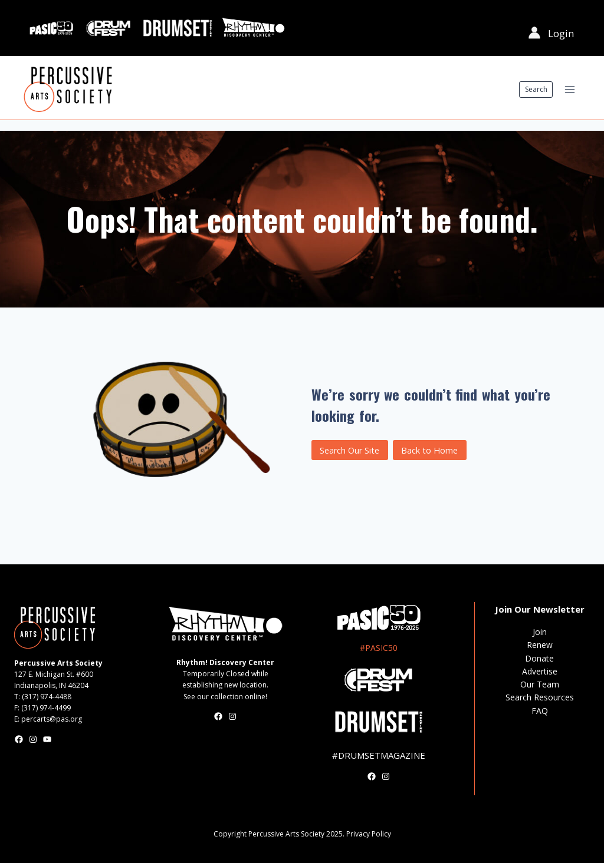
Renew (540, 644)
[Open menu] (569, 89)
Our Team (539, 684)
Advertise (539, 671)
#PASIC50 (379, 647)
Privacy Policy (368, 834)
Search (536, 89)
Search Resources (539, 697)
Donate (539, 658)
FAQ (539, 710)
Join (540, 631)
